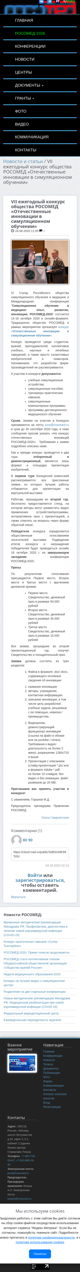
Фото (20, 111)
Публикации (51, 1072)
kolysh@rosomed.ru (19, 1198)
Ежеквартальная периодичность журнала (32, 1020)
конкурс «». (40, 331)
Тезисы (48, 1064)
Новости (24, 59)
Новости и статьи (23, 161)
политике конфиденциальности (51, 1237)
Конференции (30, 46)
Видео (22, 124)
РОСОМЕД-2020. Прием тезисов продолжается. (37, 952)
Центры (23, 72)
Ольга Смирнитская (55, 817)
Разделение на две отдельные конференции (34, 991)
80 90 (28, 840)
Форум (47, 1081)
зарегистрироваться (39, 880)
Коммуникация (31, 137)
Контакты (25, 150)
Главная (24, 20)
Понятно (40, 1254)
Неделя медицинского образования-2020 (32, 974)
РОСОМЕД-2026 (30, 33)
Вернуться (18, 897)
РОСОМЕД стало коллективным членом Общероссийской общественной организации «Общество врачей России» (35, 963)
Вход (46, 1102)
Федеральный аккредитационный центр (31, 1013)
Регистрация (52, 1107)
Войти (35, 875)
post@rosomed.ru (57, 425)
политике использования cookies (40, 1242)
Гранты (24, 98)
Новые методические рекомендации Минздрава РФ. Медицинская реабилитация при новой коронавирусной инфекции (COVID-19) (37, 1002)
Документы (29, 85)
